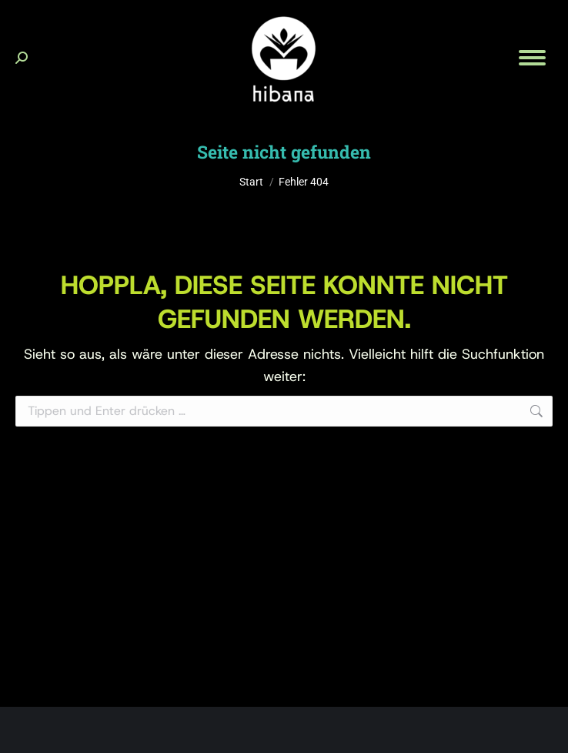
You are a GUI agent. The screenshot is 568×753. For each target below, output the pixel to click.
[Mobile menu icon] (532, 58)
